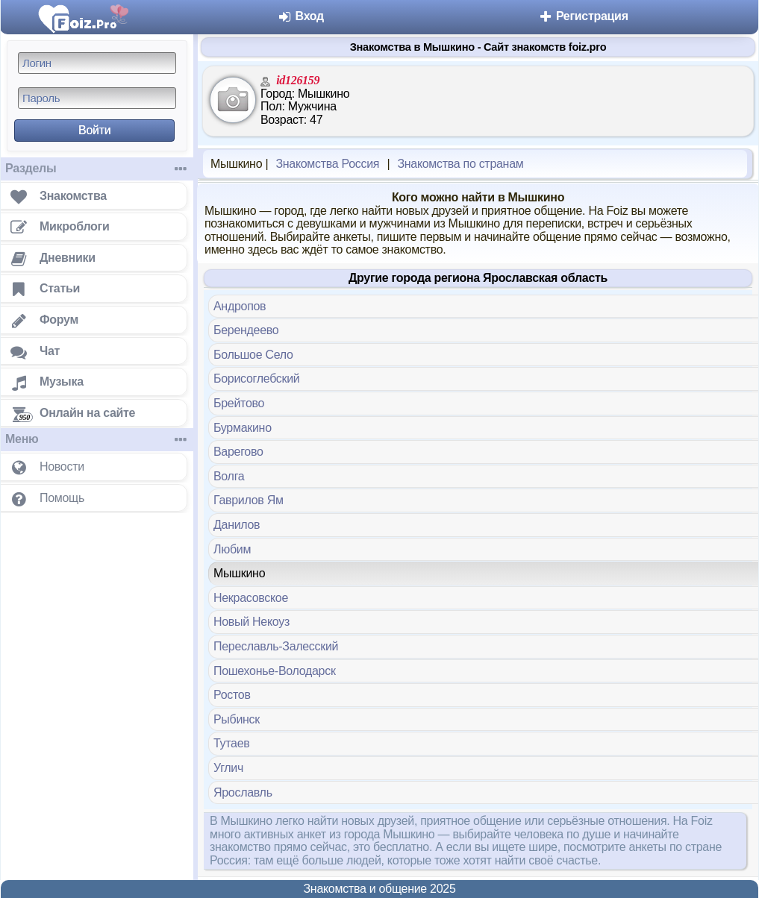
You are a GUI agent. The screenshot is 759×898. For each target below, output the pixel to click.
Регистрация (583, 16)
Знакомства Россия (327, 163)
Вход (300, 16)
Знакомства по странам (460, 163)
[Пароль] (97, 98)
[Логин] (97, 63)
